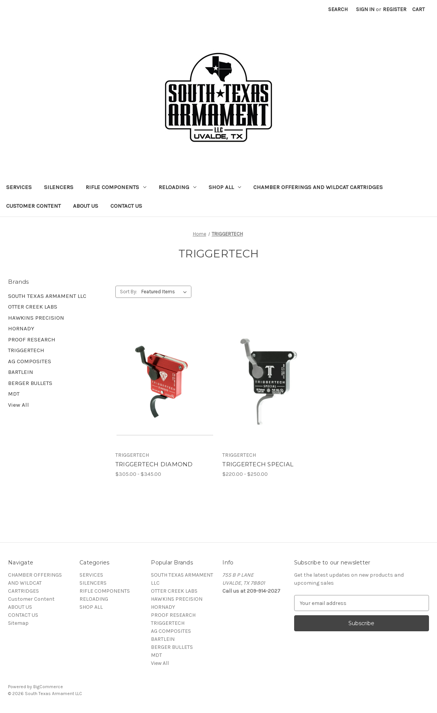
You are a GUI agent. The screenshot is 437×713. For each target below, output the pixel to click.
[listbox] (165, 291)
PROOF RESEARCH (31, 339)
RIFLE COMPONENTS (116, 187)
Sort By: (128, 291)
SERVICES (19, 187)
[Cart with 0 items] (418, 9)
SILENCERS (58, 187)
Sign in (365, 9)
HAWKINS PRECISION (36, 317)
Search (338, 9)
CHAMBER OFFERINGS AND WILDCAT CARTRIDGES (318, 187)
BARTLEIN (20, 372)
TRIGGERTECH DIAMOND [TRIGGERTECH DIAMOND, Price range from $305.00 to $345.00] (154, 464)
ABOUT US (85, 205)
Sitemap (18, 623)
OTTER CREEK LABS (32, 306)
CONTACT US (126, 205)
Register (394, 9)
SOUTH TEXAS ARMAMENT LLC (47, 296)
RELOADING (177, 187)
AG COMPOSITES (29, 361)
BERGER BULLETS (30, 383)
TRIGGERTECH (26, 350)
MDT (13, 393)
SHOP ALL (225, 187)
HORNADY (21, 328)
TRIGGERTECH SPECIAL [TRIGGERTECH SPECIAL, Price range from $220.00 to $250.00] (257, 464)
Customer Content (33, 205)
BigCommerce (48, 686)
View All (18, 404)
